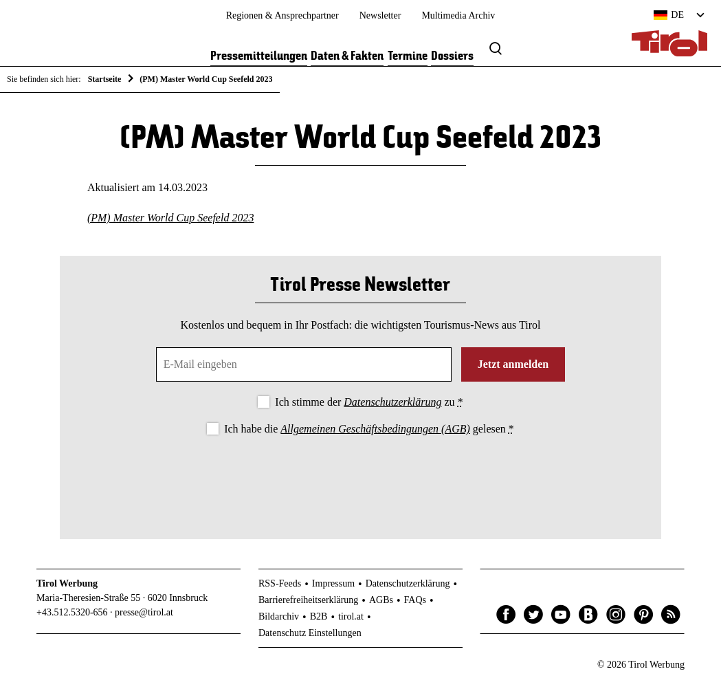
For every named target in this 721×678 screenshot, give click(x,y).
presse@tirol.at (144, 612)
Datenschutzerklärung (392, 402)
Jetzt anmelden (513, 364)
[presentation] (360, 476)
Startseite (105, 79)
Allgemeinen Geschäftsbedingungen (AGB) (374, 429)
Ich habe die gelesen (369, 429)
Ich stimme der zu (369, 402)
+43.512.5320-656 (72, 612)
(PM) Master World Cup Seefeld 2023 (170, 217)
